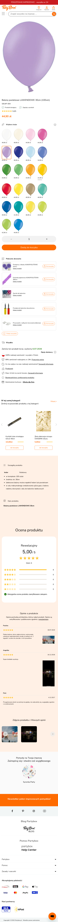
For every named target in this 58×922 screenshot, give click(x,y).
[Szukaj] (30, 14)
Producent (9, 368)
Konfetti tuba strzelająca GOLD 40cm (15, 437)
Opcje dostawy (47, 352)
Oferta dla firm (28, 382)
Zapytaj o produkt (28, 107)
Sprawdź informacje (46, 364)
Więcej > (53, 401)
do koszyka (14, 448)
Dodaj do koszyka (29, 247)
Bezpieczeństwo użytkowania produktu (19, 377)
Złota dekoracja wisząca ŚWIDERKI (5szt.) (43, 437)
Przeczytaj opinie (38, 359)
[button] (38, 8)
